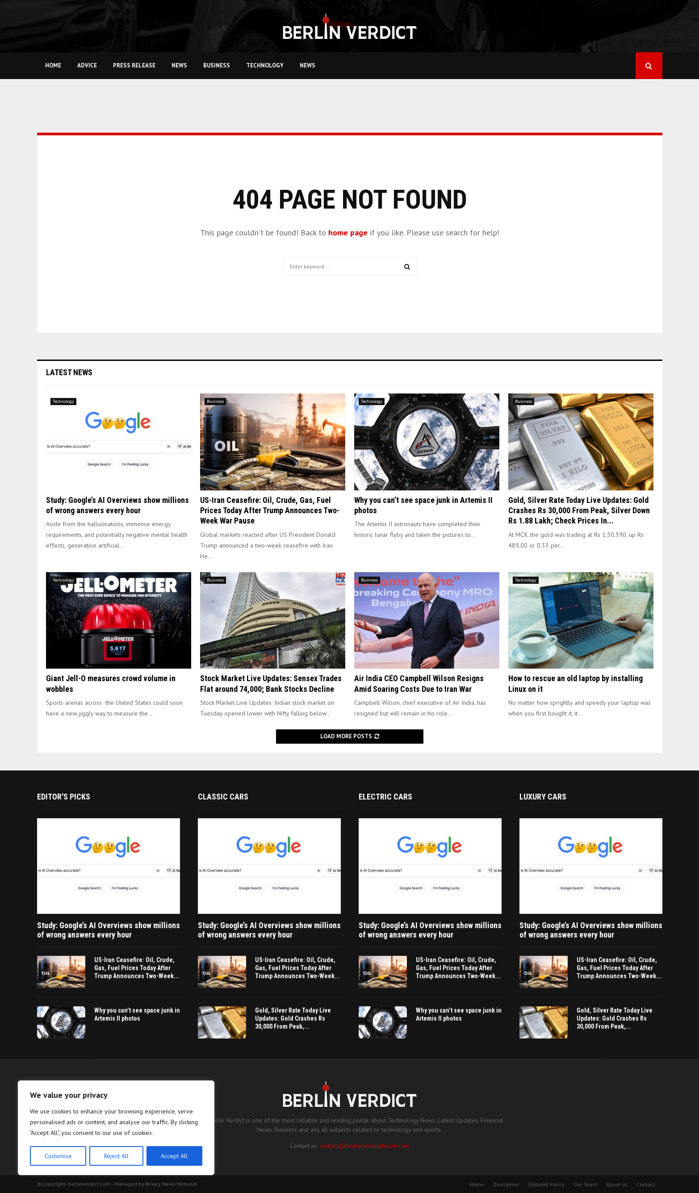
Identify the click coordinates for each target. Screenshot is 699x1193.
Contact (645, 1184)
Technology (265, 65)
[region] (116, 1128)
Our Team (585, 1184)
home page (348, 232)
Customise (57, 1156)
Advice (87, 65)
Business (216, 65)
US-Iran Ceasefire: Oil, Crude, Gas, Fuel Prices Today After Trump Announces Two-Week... (136, 968)
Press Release (134, 65)
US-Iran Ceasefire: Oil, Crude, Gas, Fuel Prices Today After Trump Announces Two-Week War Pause (269, 510)
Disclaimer (506, 1184)
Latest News (69, 372)
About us (617, 1184)
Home (53, 65)
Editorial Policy (546, 1184)
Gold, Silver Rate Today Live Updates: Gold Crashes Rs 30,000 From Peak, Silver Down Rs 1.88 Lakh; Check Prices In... (579, 510)
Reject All (116, 1156)
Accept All (174, 1156)
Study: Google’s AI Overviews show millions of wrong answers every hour (108, 930)
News (179, 65)
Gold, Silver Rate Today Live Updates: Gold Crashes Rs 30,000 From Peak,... (293, 1018)
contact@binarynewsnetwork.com (364, 1146)
